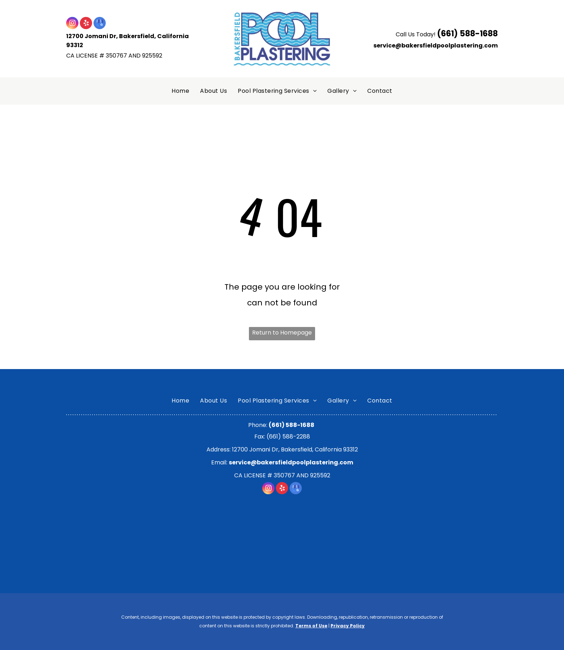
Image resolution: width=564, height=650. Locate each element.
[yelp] (86, 24)
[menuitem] (180, 91)
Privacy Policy (348, 626)
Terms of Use (311, 626)
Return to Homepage (282, 332)
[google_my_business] (100, 24)
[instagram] (72, 24)
